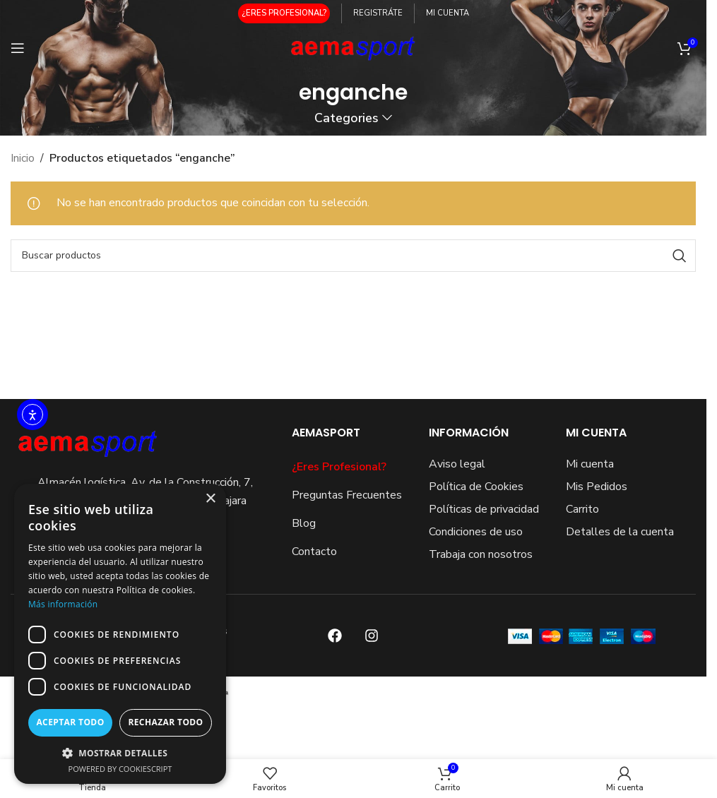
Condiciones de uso (476, 532)
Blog (304, 523)
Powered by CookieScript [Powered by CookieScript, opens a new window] (120, 768)
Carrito (582, 509)
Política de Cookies (476, 486)
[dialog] (120, 634)
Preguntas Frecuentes (347, 495)
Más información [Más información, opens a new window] (62, 604)
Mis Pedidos (596, 486)
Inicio (23, 158)
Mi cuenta (590, 464)
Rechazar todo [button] (165, 722)
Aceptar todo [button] (70, 722)
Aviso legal (457, 464)
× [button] (210, 499)
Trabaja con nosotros (481, 554)
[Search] (353, 255)
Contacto (314, 551)
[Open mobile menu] (18, 48)
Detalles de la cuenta (620, 532)
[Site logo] (353, 47)
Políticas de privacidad (484, 509)
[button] (120, 753)
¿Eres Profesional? (339, 467)
